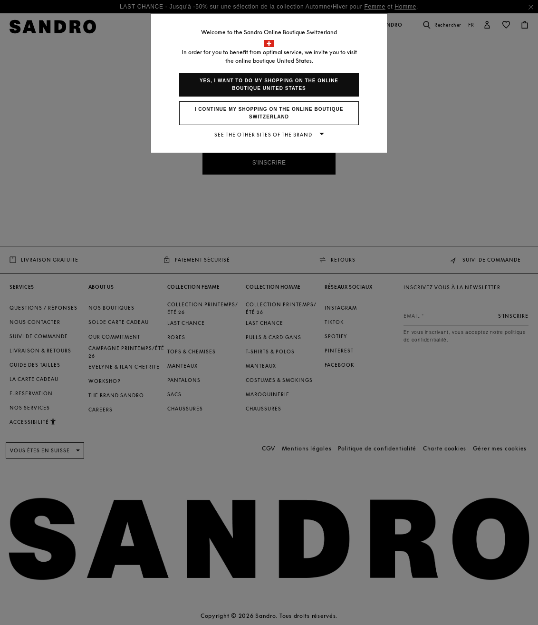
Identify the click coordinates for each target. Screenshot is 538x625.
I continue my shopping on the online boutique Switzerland (269, 113)
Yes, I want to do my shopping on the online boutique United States (269, 84)
